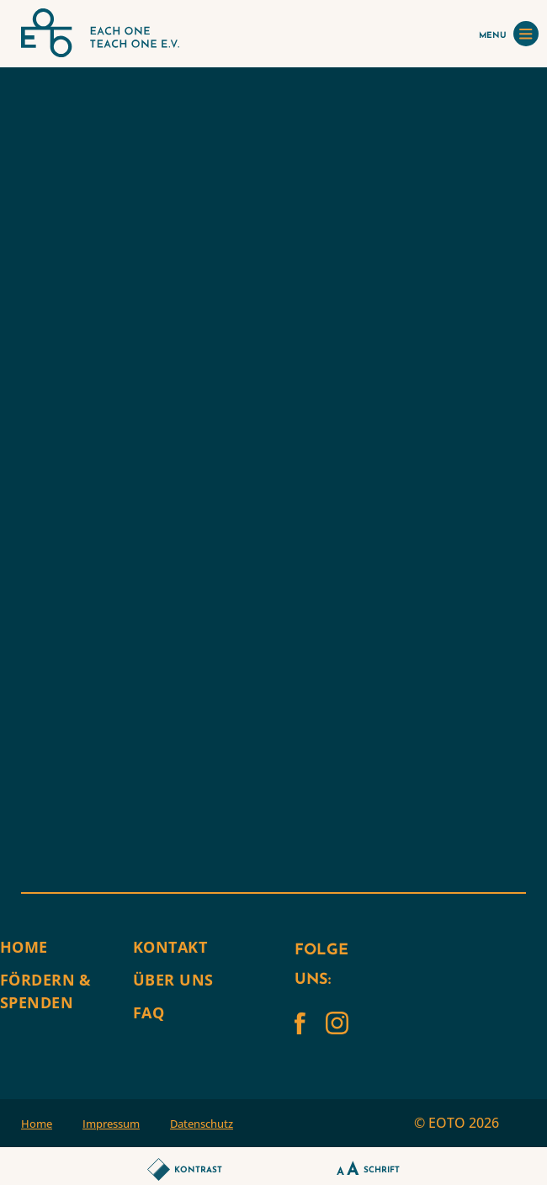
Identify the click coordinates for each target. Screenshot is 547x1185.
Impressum (111, 1123)
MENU (509, 33)
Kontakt (170, 947)
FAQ (148, 1012)
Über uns (173, 980)
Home (24, 947)
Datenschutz (201, 1123)
